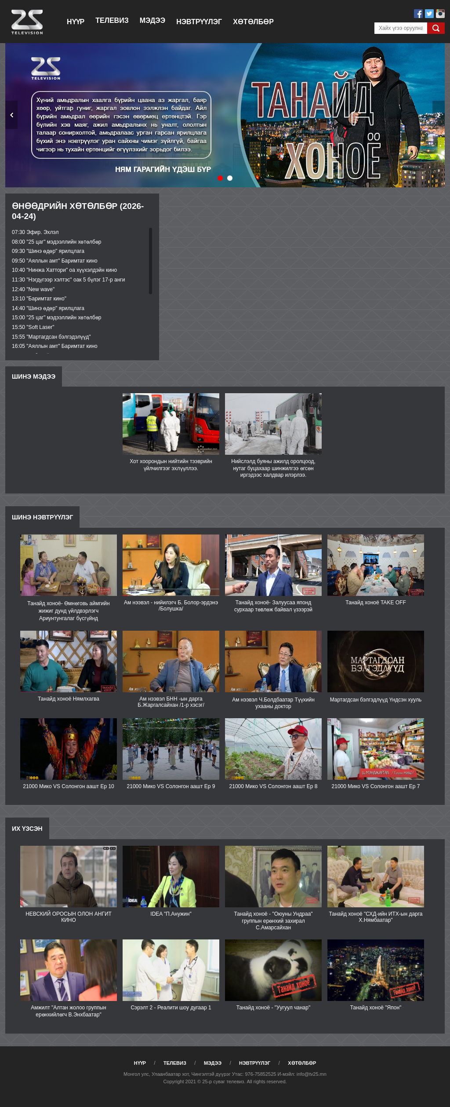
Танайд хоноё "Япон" (376, 1008)
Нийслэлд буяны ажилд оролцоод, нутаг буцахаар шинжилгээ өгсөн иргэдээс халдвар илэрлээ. (273, 468)
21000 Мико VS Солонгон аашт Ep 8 (273, 786)
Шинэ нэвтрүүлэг (42, 517)
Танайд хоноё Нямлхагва (68, 699)
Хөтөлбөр (253, 22)
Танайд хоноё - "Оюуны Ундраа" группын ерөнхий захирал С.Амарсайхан (273, 921)
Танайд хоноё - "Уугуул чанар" (273, 1008)
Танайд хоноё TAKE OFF (375, 602)
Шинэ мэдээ (33, 376)
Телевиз (111, 20)
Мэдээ (152, 20)
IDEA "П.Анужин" (170, 914)
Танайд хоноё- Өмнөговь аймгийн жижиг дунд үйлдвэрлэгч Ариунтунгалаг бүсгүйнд (68, 610)
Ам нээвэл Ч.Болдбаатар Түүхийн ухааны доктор (273, 703)
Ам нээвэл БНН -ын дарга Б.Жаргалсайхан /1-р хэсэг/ (171, 702)
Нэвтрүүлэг (199, 22)
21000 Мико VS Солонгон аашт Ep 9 (171, 786)
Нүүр (75, 22)
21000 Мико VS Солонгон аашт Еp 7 (376, 786)
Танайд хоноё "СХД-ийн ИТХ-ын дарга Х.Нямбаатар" (375, 917)
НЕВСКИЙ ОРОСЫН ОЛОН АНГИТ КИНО (68, 917)
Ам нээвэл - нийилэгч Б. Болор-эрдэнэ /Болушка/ (171, 605)
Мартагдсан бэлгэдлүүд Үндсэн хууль (376, 700)
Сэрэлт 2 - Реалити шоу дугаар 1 (171, 1008)
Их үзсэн (27, 828)
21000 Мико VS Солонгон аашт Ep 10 (68, 786)
